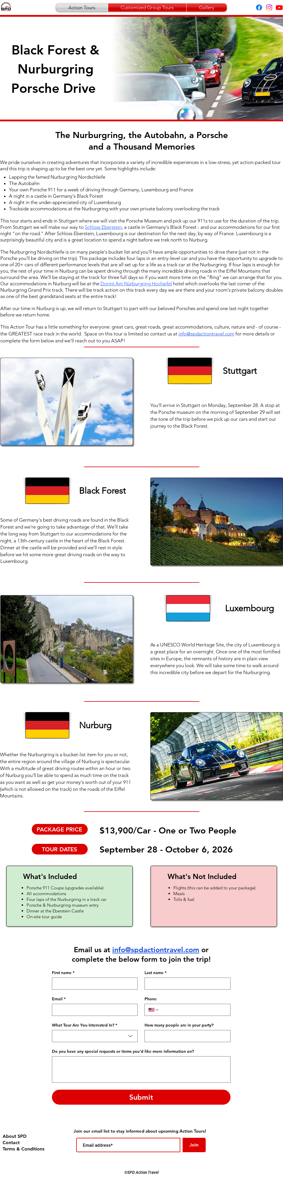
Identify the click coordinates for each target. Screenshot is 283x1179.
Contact (11, 1142)
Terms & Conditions (23, 1149)
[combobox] (95, 1036)
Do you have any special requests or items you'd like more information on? (123, 1051)
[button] (66, 402)
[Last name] (186, 983)
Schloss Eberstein (103, 227)
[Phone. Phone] (192, 1010)
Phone (151, 999)
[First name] (93, 983)
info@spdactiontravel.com (155, 949)
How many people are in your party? (179, 1025)
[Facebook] (259, 7)
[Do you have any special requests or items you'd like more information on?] (141, 1069)
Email (58, 999)
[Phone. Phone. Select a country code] (153, 1010)
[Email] (93, 1010)
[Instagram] (269, 7)
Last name (155, 972)
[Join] (194, 1145)
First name (63, 972)
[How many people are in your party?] (186, 1036)
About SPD (15, 1136)
